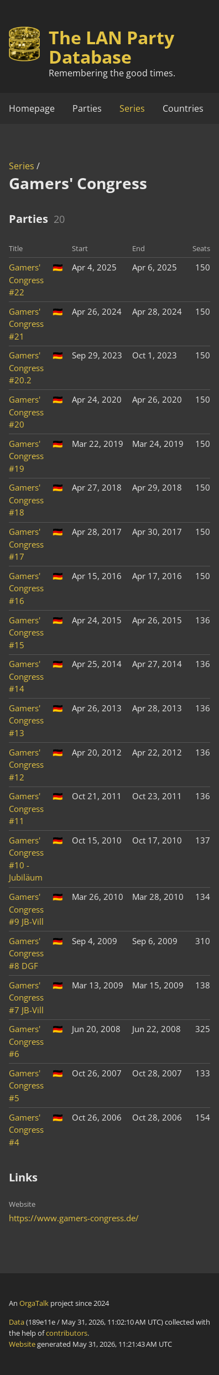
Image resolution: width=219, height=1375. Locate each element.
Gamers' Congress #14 (26, 676)
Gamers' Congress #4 (26, 1130)
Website (22, 1344)
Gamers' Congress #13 (26, 720)
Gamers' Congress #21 (26, 324)
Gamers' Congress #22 (26, 280)
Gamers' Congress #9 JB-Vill (26, 909)
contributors (66, 1333)
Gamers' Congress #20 (26, 412)
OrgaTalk (34, 1303)
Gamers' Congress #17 (26, 544)
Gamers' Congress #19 (26, 456)
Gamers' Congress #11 (26, 808)
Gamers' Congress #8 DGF (26, 953)
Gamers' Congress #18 (26, 500)
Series (132, 108)
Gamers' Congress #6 (26, 1041)
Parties (87, 108)
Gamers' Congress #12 (26, 765)
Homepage (32, 108)
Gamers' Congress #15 (26, 632)
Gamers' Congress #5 (26, 1085)
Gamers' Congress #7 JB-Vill (26, 997)
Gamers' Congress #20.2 (26, 368)
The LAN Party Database (111, 47)
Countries (183, 108)
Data (16, 1322)
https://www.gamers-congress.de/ (74, 1217)
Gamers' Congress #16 (26, 588)
